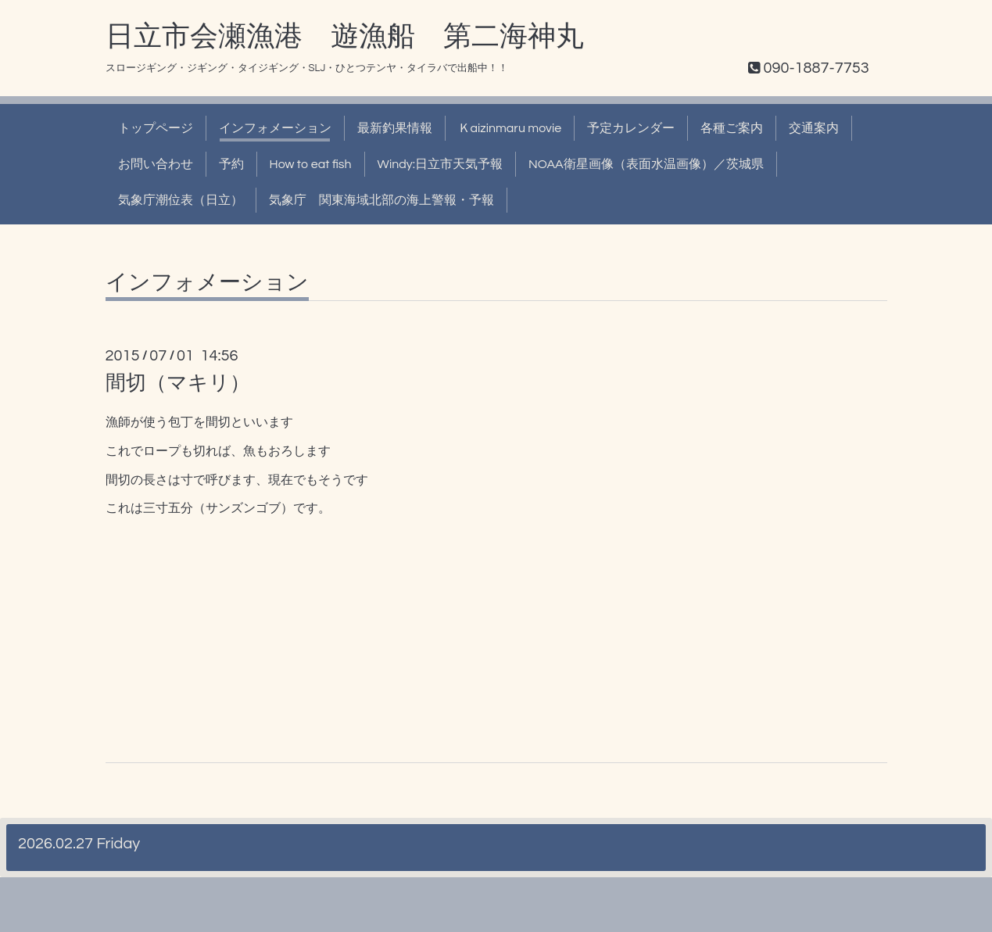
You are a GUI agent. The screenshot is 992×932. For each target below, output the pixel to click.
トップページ (155, 128)
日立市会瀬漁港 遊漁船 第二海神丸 (345, 37)
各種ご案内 (731, 128)
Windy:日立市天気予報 (440, 164)
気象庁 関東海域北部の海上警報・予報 (381, 200)
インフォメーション (275, 128)
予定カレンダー (631, 128)
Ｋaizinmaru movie (510, 128)
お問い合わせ (155, 164)
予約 (231, 164)
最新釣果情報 (394, 128)
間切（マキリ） (178, 383)
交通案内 (814, 128)
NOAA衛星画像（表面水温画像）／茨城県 (646, 164)
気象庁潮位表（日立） (180, 200)
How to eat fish (311, 164)
